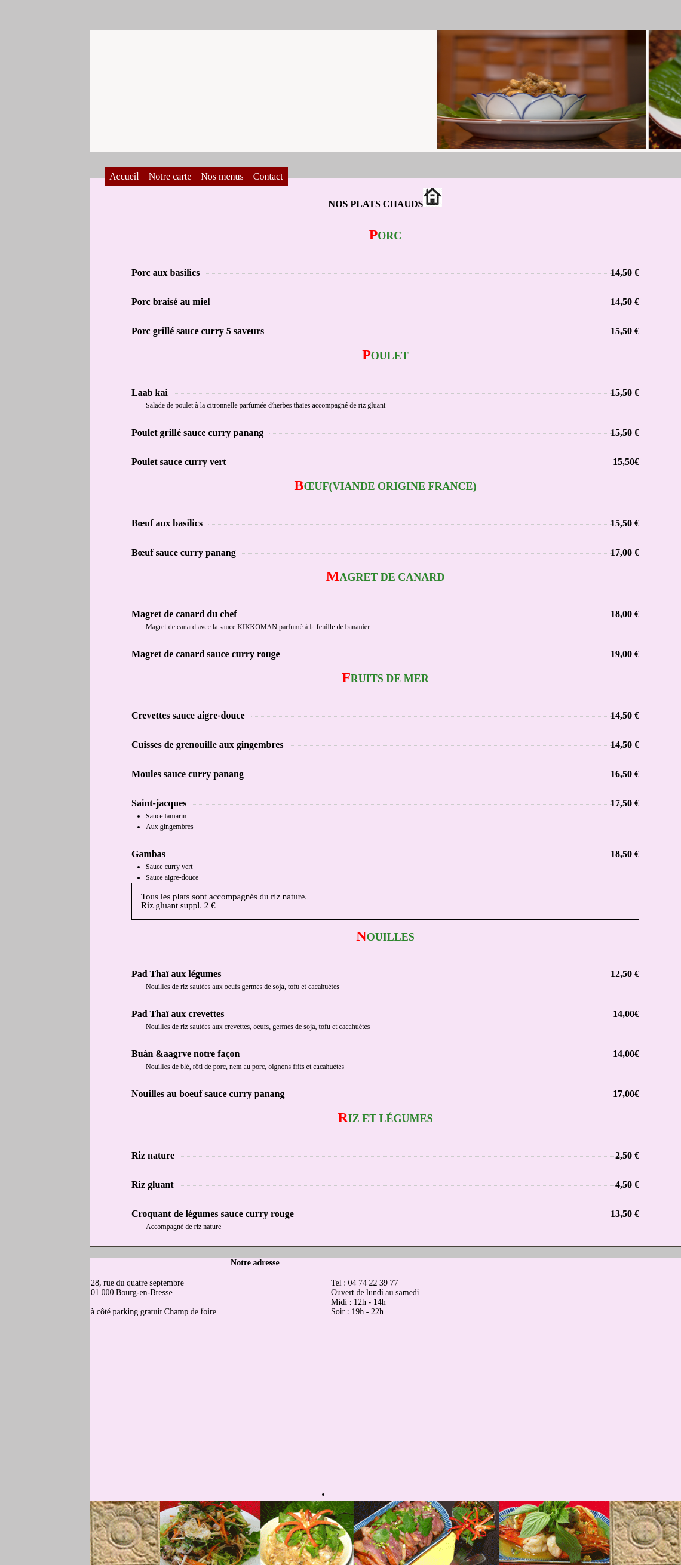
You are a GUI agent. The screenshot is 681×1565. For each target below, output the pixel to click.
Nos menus (222, 176)
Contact (268, 176)
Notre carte (170, 176)
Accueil (124, 176)
